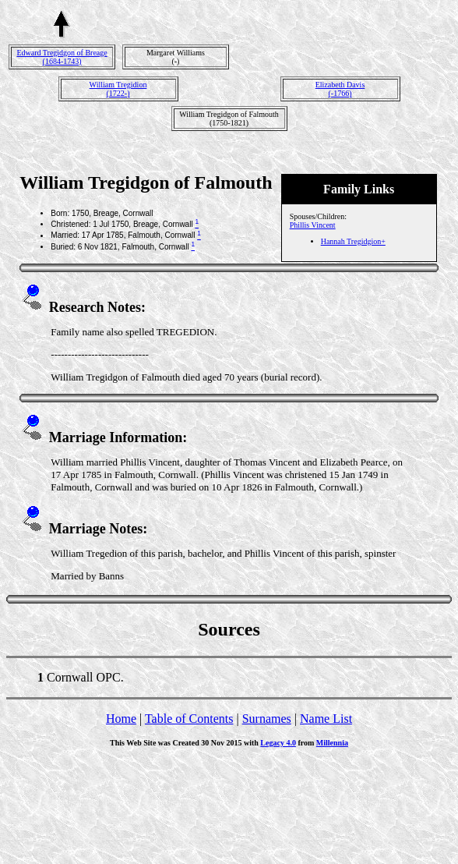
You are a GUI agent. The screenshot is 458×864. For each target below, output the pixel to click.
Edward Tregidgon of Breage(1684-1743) (61, 57)
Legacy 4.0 (278, 742)
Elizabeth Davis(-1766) (340, 88)
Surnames (266, 718)
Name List (326, 718)
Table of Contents (189, 718)
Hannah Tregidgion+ (353, 241)
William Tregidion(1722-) (118, 88)
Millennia (332, 742)
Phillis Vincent (313, 225)
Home (121, 718)
